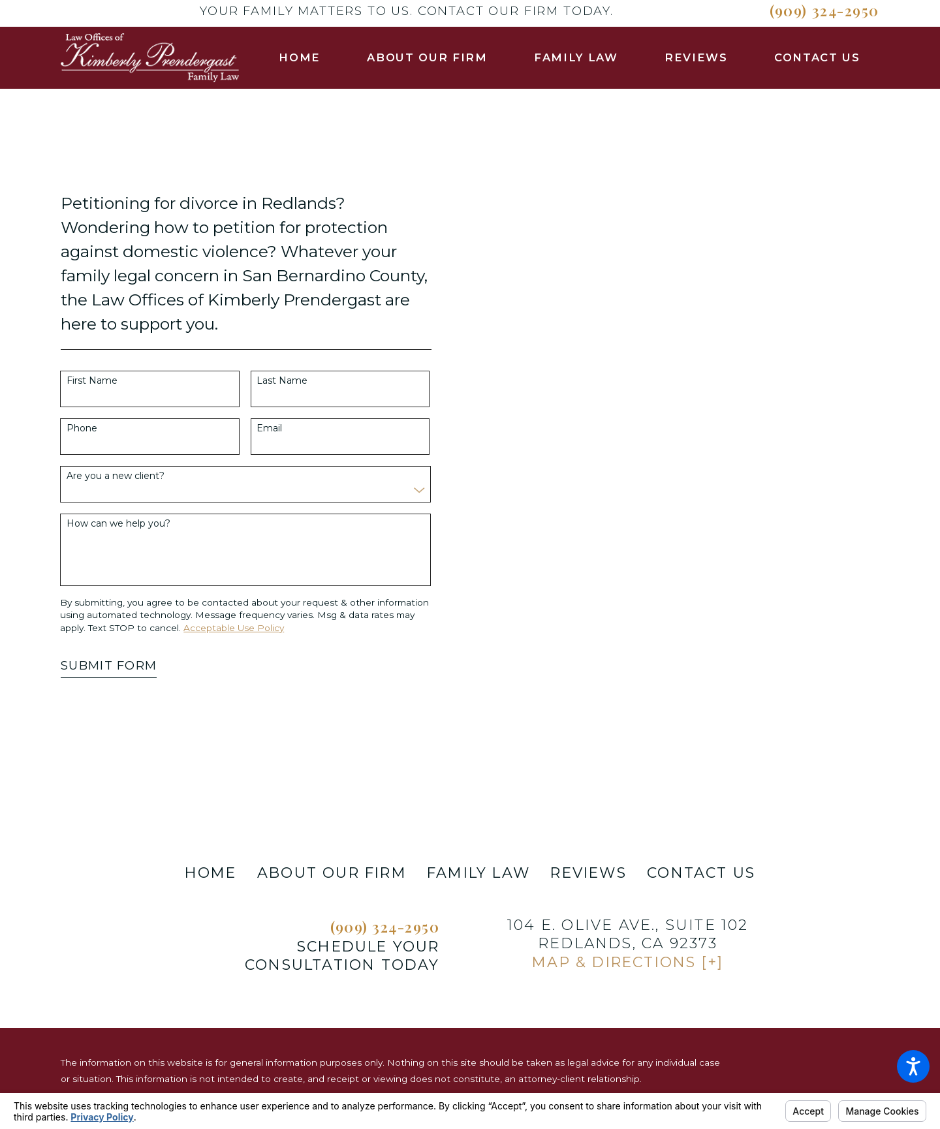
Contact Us (701, 873)
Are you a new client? (115, 476)
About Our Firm (332, 873)
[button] (913, 1066)
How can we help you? (118, 523)
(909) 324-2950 (824, 10)
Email (269, 428)
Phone (82, 428)
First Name (92, 380)
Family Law (478, 873)
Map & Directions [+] (627, 962)
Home (211, 873)
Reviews (588, 873)
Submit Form (109, 665)
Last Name (282, 380)
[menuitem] (299, 58)
